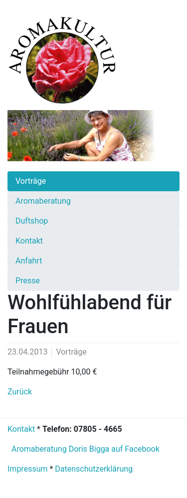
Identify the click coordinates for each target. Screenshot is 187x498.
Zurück (19, 391)
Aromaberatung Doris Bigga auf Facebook (84, 449)
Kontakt (21, 429)
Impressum (27, 469)
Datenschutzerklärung (94, 469)
